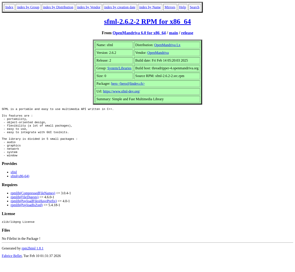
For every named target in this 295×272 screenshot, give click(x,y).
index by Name (150, 7)
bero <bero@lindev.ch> (128, 83)
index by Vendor (88, 7)
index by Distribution (58, 7)
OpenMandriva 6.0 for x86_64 (139, 32)
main (173, 32)
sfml (14, 182)
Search (195, 7)
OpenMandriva (158, 53)
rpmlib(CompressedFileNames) (33, 203)
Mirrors (170, 7)
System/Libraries (119, 68)
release (187, 32)
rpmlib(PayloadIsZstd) (27, 215)
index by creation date (119, 7)
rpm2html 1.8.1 (33, 259)
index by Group (28, 7)
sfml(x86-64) (20, 186)
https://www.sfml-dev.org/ (121, 91)
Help (182, 7)
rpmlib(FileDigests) (24, 207)
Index (9, 7)
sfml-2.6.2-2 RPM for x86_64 (147, 21)
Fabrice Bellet (12, 266)
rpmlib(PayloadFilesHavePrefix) (34, 211)
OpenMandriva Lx (167, 45)
